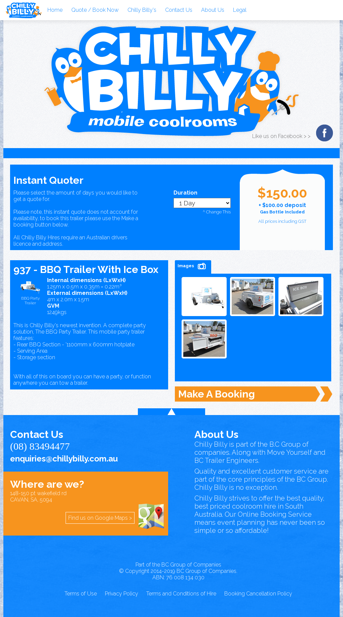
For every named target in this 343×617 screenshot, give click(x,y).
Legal (239, 10)
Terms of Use (81, 593)
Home (55, 10)
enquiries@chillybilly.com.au (64, 459)
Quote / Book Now (95, 10)
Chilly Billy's (141, 10)
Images (193, 266)
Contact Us (178, 10)
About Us (212, 10)
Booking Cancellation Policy (258, 593)
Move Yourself (289, 452)
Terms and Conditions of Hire (181, 593)
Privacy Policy (121, 593)
